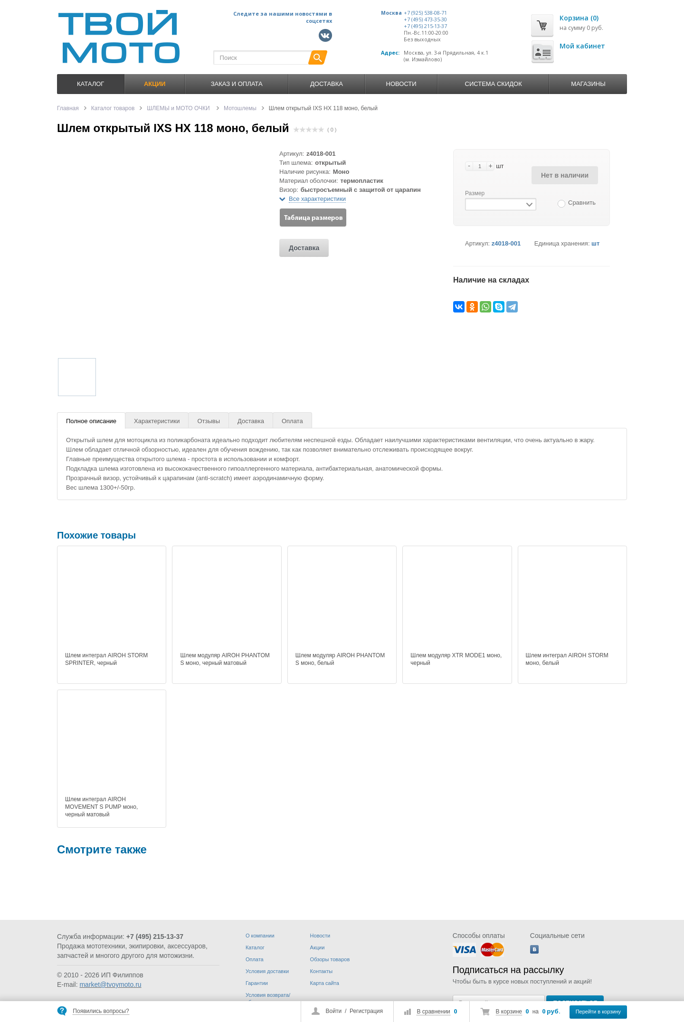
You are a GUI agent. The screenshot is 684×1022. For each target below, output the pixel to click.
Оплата (292, 421)
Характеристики (157, 421)
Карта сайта (324, 983)
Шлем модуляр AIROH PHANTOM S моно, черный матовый (224, 659)
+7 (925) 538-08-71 (425, 12)
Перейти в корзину (598, 1011)
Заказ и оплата (237, 83)
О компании (260, 935)
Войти (334, 1011)
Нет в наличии (565, 175)
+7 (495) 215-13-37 (425, 26)
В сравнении (433, 1011)
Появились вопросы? (101, 1011)
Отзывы (208, 421)
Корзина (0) (579, 17)
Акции (317, 947)
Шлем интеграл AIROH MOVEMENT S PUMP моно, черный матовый (101, 807)
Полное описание (91, 421)
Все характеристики (317, 198)
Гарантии (257, 983)
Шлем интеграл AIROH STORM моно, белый (567, 659)
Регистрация (366, 1011)
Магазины (588, 83)
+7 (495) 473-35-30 (425, 19)
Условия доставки (267, 971)
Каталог (90, 83)
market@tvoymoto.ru (110, 984)
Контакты (321, 971)
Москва (391, 12)
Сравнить (582, 202)
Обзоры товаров (330, 959)
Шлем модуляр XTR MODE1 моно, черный (456, 659)
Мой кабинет (582, 45)
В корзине (509, 1011)
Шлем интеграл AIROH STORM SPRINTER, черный (106, 659)
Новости (401, 83)
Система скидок (493, 83)
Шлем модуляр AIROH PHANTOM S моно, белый (340, 659)
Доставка (326, 83)
